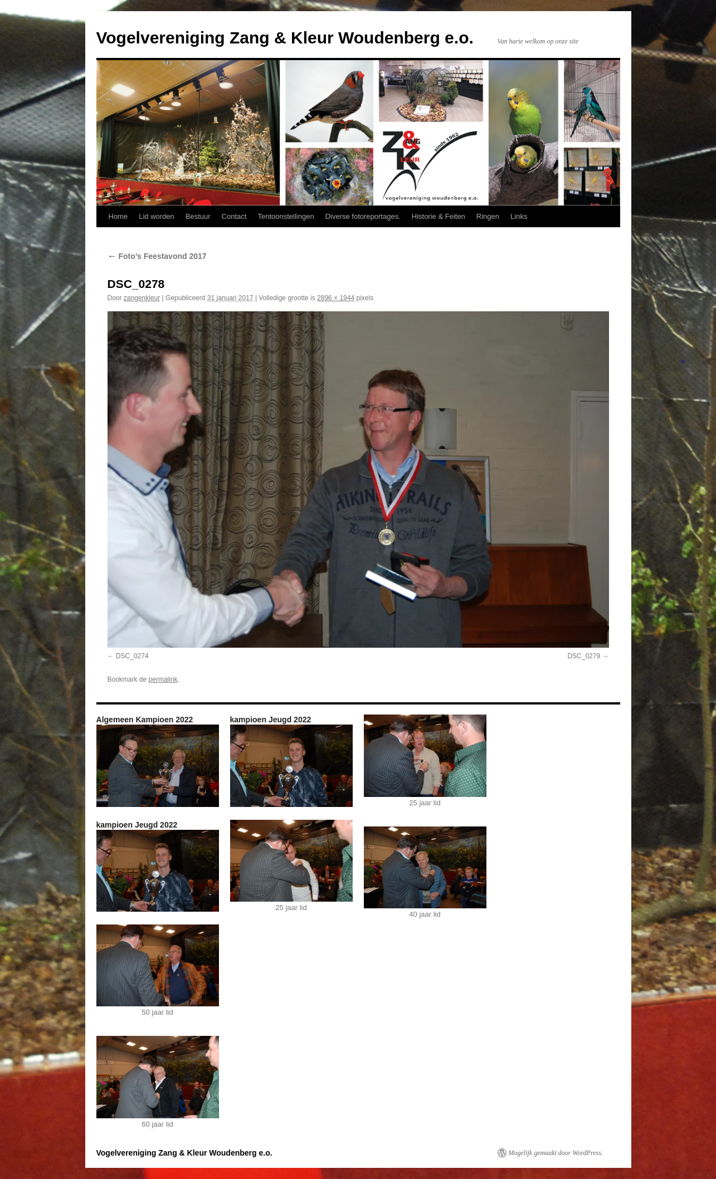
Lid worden (156, 216)
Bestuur (198, 216)
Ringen (487, 216)
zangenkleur (142, 298)
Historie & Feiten (438, 216)
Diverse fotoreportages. (363, 216)
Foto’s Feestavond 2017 (157, 256)
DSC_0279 (583, 656)
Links (518, 216)
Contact (234, 216)
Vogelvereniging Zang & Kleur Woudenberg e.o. (285, 37)
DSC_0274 (132, 656)
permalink (163, 679)
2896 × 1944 (335, 298)
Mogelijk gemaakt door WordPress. (556, 1153)
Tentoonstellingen (285, 216)
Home (118, 216)
